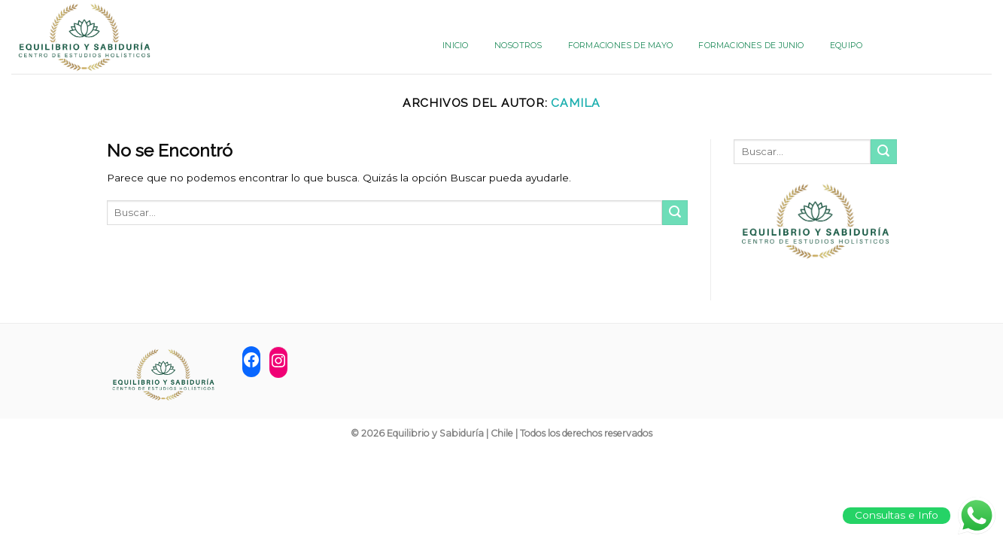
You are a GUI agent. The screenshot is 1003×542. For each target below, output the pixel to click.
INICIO (455, 45)
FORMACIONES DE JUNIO (751, 45)
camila (575, 103)
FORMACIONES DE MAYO (620, 45)
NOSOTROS (518, 45)
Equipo (846, 45)
